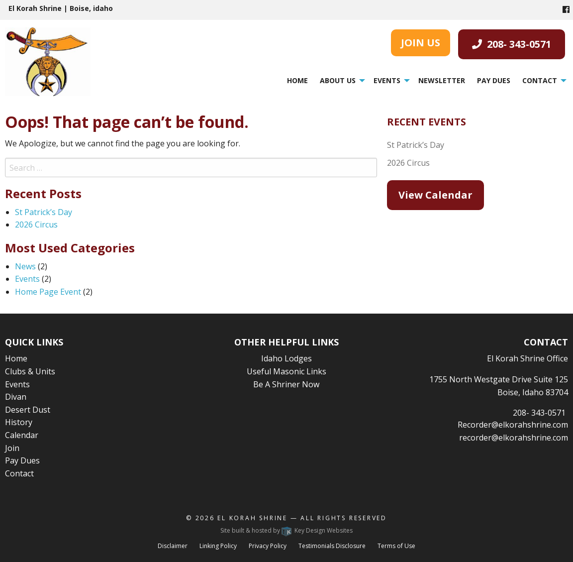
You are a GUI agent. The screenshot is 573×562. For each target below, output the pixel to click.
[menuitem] (297, 80)
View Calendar (435, 195)
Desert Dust (27, 409)
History (18, 422)
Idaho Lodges (286, 358)
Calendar (21, 435)
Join (12, 448)
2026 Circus (36, 224)
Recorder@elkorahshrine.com (513, 424)
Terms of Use (396, 546)
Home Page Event (48, 291)
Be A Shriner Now (286, 384)
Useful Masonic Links (286, 371)
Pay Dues (493, 80)
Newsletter (441, 80)
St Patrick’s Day (43, 212)
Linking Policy (218, 546)
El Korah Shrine (252, 518)
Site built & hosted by (286, 530)
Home (297, 80)
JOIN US (420, 42)
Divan (15, 396)
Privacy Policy (267, 546)
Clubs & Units (30, 371)
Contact (539, 80)
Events (387, 80)
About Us (338, 80)
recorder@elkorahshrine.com (513, 437)
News (25, 266)
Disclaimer (173, 546)
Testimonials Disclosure (332, 546)
